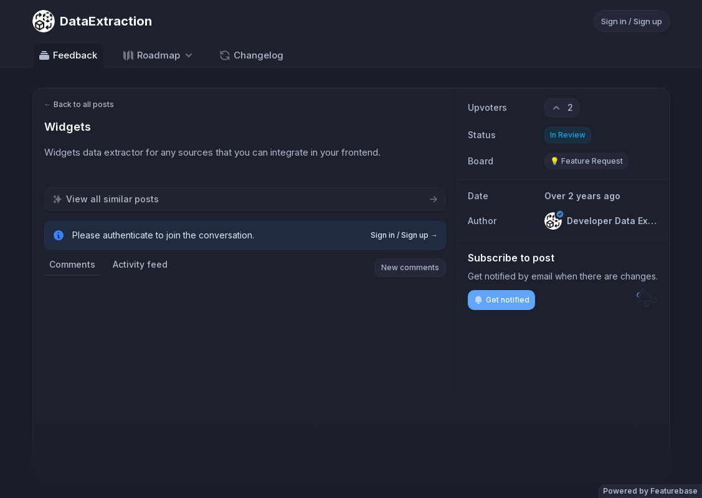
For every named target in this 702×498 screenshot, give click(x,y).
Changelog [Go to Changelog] (251, 55)
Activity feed (140, 264)
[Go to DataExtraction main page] (92, 21)
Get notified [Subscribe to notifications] (501, 300)
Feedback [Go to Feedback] (67, 55)
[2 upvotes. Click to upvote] (561, 107)
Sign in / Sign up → (404, 235)
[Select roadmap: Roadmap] (158, 55)
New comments (410, 267)
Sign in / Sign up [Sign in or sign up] (631, 21)
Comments (72, 264)
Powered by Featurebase (650, 491)
